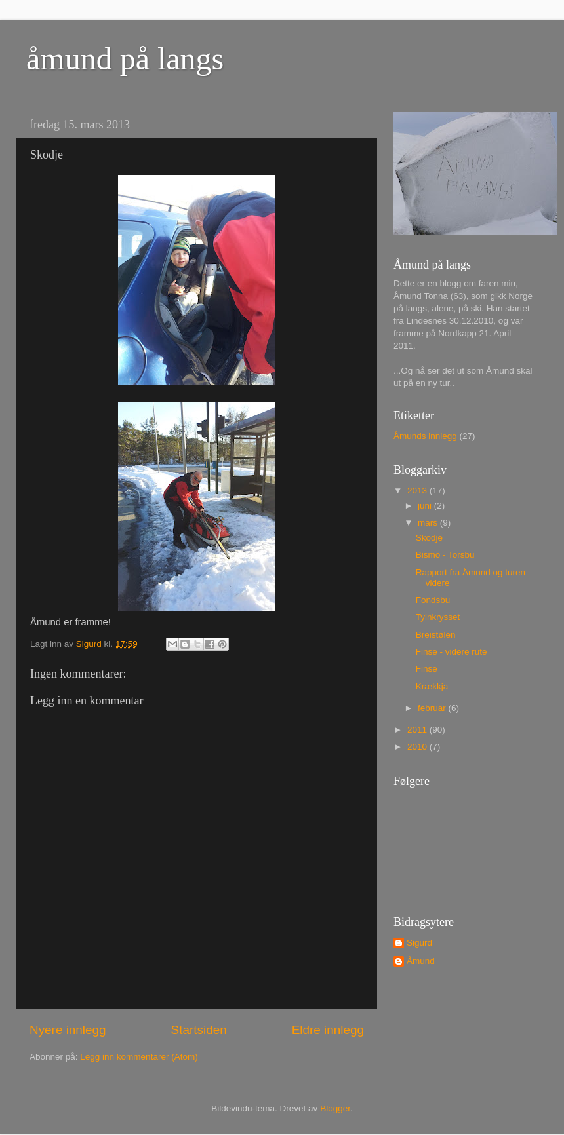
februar (433, 708)
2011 (418, 730)
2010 (418, 747)
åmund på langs (125, 58)
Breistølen (436, 635)
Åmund (421, 961)
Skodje (429, 538)
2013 (418, 490)
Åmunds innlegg (425, 436)
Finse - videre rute (451, 652)
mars (429, 523)
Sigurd (419, 943)
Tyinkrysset (438, 617)
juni (426, 505)
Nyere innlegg (68, 1030)
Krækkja (432, 686)
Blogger (335, 1108)
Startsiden (199, 1030)
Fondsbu (433, 600)
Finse (426, 669)
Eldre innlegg (328, 1030)
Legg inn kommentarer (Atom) (138, 1057)
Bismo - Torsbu (445, 555)
